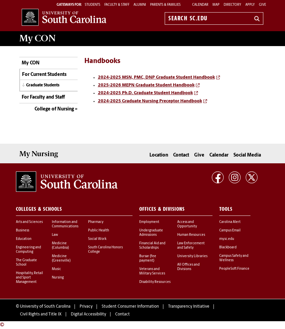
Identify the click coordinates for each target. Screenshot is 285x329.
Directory (232, 5)
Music (56, 269)
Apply (250, 5)
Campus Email (230, 230)
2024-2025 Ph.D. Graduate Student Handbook (145, 93)
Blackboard (228, 247)
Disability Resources (154, 282)
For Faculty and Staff (43, 97)
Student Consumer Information (130, 307)
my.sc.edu (226, 239)
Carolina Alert (230, 222)
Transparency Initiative (188, 307)
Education (24, 239)
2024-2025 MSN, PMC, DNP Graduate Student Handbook (156, 77)
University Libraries (192, 256)
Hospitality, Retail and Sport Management (29, 277)
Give (262, 5)
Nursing (58, 278)
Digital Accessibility (88, 314)
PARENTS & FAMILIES (165, 5)
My (37, 38)
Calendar (200, 5)
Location (158, 155)
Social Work (97, 239)
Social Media (247, 155)
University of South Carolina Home (64, 17)
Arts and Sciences (29, 222)
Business (22, 230)
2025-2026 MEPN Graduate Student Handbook (146, 85)
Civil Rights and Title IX (41, 314)
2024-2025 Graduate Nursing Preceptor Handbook (150, 101)
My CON (31, 63)
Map (216, 5)
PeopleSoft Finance (234, 269)
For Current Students (44, 75)
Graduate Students (43, 85)
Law (55, 235)
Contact (181, 155)
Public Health (98, 230)
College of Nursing (54, 109)
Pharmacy (95, 222)
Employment (149, 222)
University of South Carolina (45, 307)
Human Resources (191, 235)
